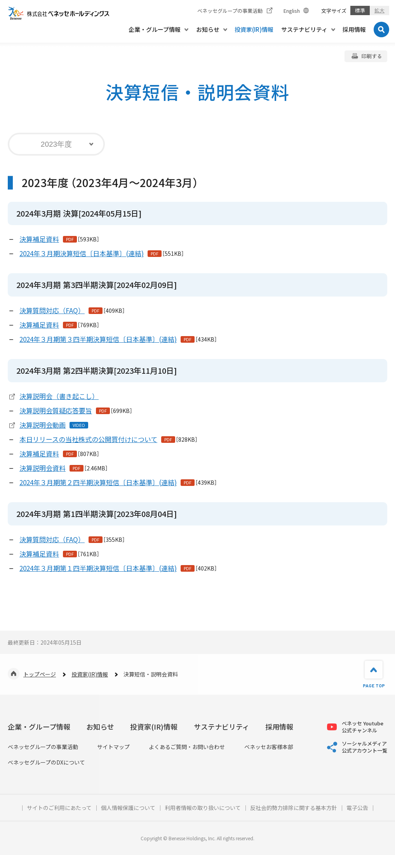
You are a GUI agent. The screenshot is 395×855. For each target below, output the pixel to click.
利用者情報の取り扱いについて (203, 808)
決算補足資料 (39, 239)
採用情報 (279, 727)
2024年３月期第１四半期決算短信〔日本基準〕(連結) (98, 568)
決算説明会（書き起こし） (59, 396)
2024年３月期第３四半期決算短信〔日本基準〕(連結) (98, 339)
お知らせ (100, 727)
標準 (360, 10)
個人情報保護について (128, 808)
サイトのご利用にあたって (59, 808)
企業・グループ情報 (39, 727)
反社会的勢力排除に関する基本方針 (293, 808)
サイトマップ (113, 747)
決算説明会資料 (42, 468)
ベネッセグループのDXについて (46, 762)
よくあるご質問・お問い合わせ (187, 747)
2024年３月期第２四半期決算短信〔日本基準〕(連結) (98, 482)
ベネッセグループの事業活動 (43, 747)
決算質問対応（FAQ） (52, 310)
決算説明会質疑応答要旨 (55, 410)
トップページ (39, 674)
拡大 (379, 10)
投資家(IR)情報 (89, 674)
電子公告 (357, 808)
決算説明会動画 (42, 425)
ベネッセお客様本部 (268, 747)
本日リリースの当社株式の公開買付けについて (88, 439)
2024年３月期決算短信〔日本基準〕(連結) (81, 253)
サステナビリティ (221, 727)
